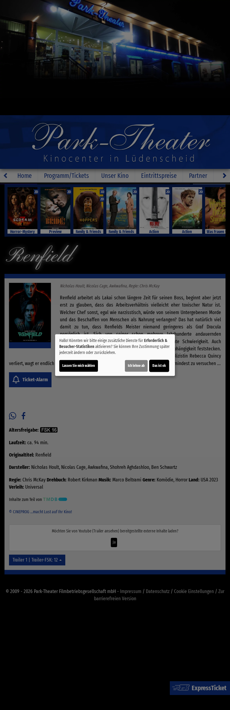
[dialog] (115, 355)
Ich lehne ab (136, 366)
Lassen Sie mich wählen (78, 366)
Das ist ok (159, 366)
